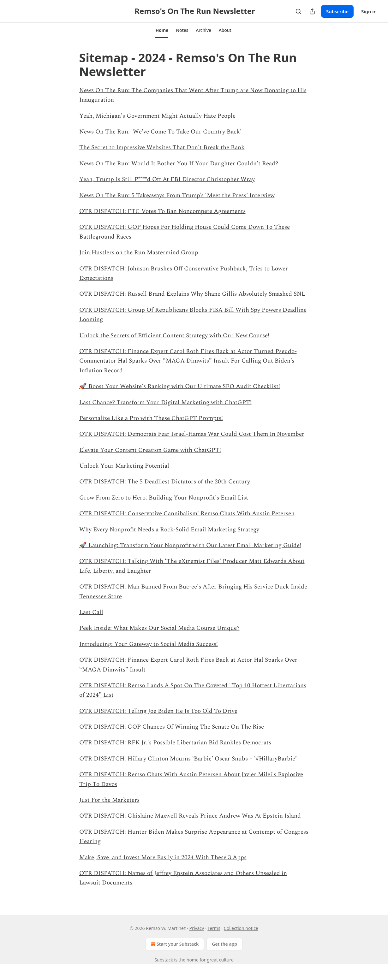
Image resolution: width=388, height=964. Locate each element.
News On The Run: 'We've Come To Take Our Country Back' (160, 131)
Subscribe (337, 11)
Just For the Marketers (109, 800)
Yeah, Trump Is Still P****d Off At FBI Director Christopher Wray (167, 179)
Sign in (369, 11)
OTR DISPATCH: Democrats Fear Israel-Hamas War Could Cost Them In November (191, 434)
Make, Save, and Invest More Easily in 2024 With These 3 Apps (163, 857)
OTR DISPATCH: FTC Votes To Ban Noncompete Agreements (162, 211)
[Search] (298, 11)
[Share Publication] (312, 11)
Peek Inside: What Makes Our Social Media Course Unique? (159, 628)
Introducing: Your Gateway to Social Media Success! (148, 644)
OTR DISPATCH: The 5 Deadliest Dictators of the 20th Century (164, 481)
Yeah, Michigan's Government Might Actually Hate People (157, 116)
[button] (162, 30)
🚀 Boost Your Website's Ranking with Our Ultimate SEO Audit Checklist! (179, 386)
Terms (213, 928)
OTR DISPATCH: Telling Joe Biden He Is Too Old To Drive (158, 711)
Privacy (196, 928)
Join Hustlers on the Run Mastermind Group (138, 252)
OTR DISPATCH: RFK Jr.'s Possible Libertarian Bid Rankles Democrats (175, 742)
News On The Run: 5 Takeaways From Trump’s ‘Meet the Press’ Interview (177, 195)
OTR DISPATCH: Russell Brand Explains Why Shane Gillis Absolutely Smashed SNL (192, 294)
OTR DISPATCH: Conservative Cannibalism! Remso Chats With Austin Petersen (187, 513)
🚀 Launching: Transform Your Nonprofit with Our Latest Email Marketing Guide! (190, 545)
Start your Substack (174, 944)
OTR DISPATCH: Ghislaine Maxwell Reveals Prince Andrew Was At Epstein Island (190, 815)
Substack (163, 960)
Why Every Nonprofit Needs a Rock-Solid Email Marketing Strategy (169, 529)
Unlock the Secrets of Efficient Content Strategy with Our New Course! (174, 335)
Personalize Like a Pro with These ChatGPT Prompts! (151, 418)
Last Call (91, 612)
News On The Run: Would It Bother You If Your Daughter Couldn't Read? (178, 163)
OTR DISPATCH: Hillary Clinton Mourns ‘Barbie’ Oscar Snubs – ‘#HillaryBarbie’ (188, 758)
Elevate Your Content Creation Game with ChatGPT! (150, 450)
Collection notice (241, 928)
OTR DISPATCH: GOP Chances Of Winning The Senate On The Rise (171, 726)
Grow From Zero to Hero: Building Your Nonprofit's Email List (163, 497)
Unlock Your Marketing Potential (124, 465)
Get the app (224, 944)
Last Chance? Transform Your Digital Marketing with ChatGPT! (165, 402)
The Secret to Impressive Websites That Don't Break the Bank (162, 147)
